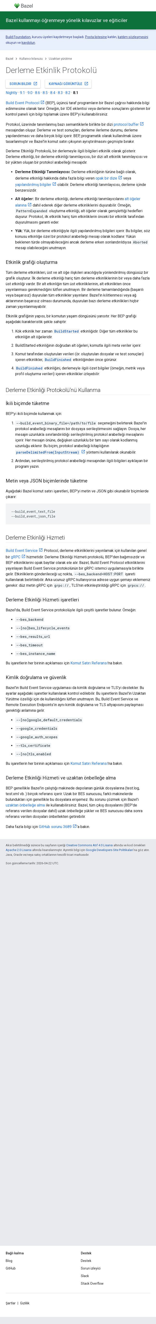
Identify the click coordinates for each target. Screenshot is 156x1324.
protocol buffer (126, 124)
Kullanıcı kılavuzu (31, 58)
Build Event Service (22, 550)
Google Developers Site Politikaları (109, 850)
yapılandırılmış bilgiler (33, 184)
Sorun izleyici (91, 1268)
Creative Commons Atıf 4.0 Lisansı (89, 845)
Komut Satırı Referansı (89, 663)
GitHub (11, 1268)
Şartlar (11, 1303)
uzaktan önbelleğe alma (25, 805)
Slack (85, 1276)
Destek (86, 1261)
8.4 (52, 92)
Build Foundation (18, 37)
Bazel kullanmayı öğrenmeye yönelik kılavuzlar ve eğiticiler (67, 20)
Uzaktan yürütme (60, 58)
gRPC (15, 557)
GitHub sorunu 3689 (55, 826)
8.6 (37, 92)
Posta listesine (96, 37)
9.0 (30, 92)
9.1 (22, 92)
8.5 (45, 92)
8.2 (67, 92)
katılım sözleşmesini (133, 37)
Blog (9, 1261)
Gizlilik (24, 1303)
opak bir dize (106, 178)
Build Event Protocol (22, 103)
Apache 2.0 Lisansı (19, 850)
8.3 (60, 92)
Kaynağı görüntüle (68, 83)
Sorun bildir (23, 83)
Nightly (11, 92)
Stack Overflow (92, 1283)
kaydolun (28, 43)
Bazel (9, 58)
